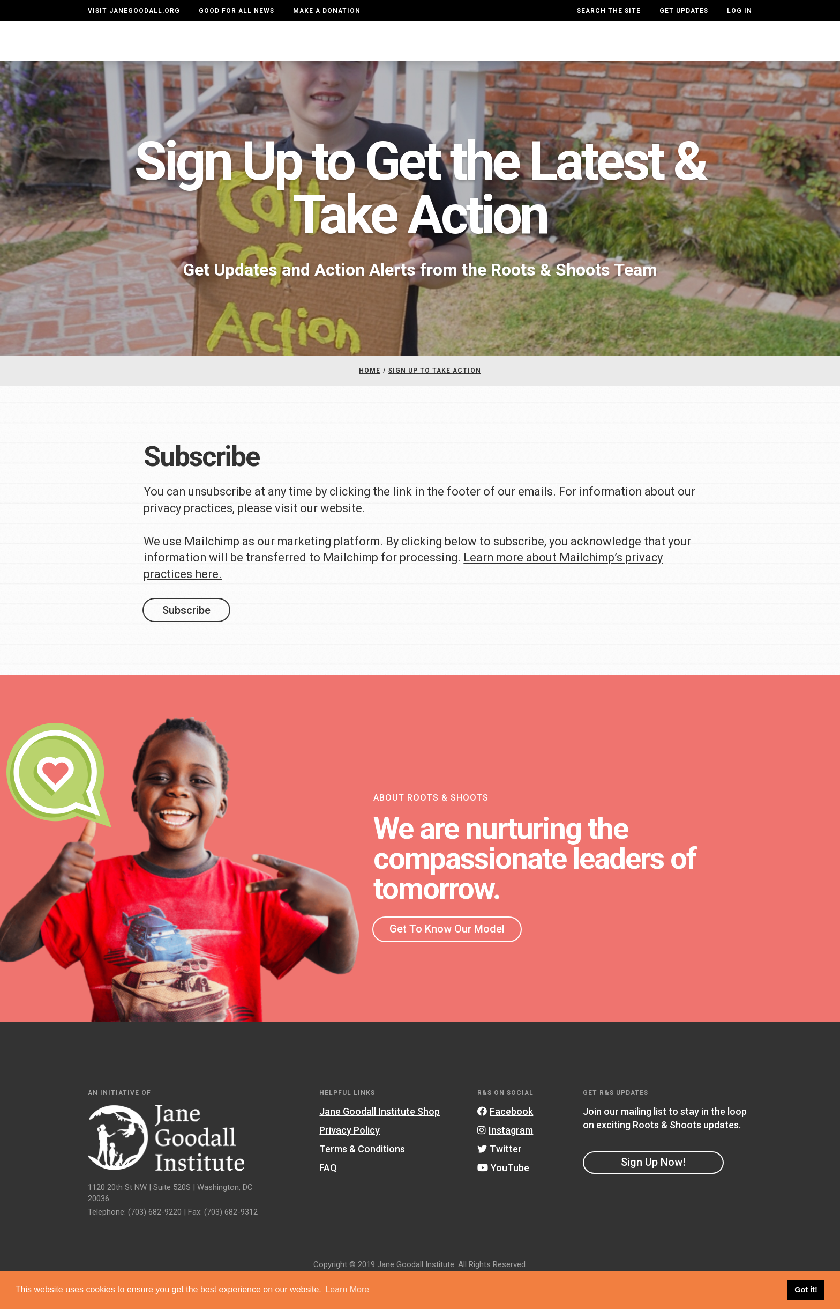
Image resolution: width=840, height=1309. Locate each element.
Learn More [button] (347, 1289)
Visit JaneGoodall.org (134, 10)
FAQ (328, 1196)
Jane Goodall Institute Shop (379, 1140)
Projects (574, 51)
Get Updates (683, 10)
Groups (637, 51)
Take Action (713, 51)
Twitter (499, 1178)
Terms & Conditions (362, 1178)
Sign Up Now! (653, 1190)
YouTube (503, 1196)
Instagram (505, 1159)
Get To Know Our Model (447, 957)
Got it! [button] (805, 1289)
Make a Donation (327, 10)
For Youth (329, 51)
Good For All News (236, 10)
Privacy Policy (349, 1159)
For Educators (415, 51)
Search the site (609, 10)
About (266, 51)
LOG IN (739, 10)
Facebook (505, 1140)
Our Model (501, 51)
